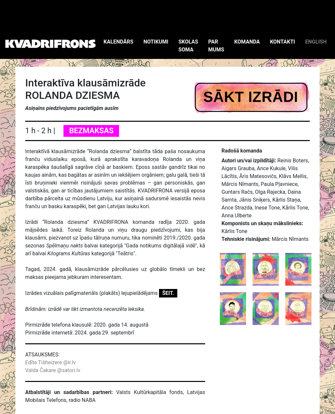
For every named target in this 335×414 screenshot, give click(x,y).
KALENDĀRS (118, 42)
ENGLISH (316, 42)
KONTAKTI (282, 42)
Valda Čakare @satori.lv (52, 370)
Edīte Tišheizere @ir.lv (50, 362)
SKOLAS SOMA (188, 46)
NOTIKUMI (156, 42)
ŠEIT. (168, 293)
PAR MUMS (216, 46)
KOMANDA (247, 42)
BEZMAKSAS (91, 130)
